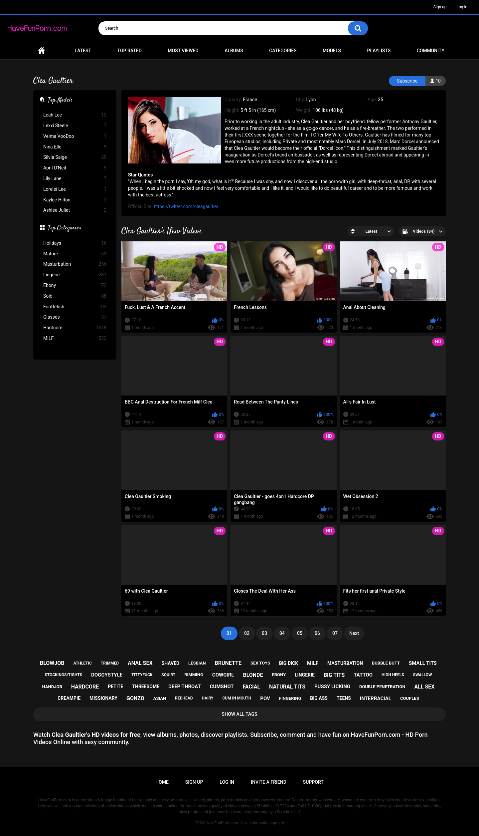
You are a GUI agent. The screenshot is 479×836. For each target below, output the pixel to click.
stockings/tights (63, 675)
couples (409, 698)
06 (317, 633)
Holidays (74, 243)
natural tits (287, 687)
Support (313, 782)
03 (264, 633)
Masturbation (74, 264)
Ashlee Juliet (74, 210)
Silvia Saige (74, 157)
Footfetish (74, 307)
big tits (334, 675)
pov (265, 698)
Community (430, 50)
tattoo (363, 675)
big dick (288, 663)
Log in (461, 7)
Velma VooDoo (74, 136)
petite (115, 686)
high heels (393, 675)
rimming (193, 674)
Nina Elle (74, 147)
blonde (253, 675)
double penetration (382, 686)
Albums (234, 50)
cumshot (222, 687)
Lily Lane (74, 178)
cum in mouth (236, 698)
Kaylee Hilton (74, 200)
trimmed (110, 663)
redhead (184, 698)
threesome (145, 686)
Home (41, 50)
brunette (228, 663)
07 (335, 633)
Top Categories (64, 228)
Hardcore (74, 328)
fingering (290, 698)
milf (312, 663)
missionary (103, 698)
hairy (208, 698)
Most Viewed (183, 50)
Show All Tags (239, 714)
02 (246, 633)
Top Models (60, 100)
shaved (171, 663)
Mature (74, 254)
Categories (282, 50)
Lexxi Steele (74, 126)
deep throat (184, 687)
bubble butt (386, 663)
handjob (52, 686)
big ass (319, 698)
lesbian (197, 663)
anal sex (140, 663)
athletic (82, 663)
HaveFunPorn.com (221, 823)
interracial (375, 698)
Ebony (74, 285)
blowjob (52, 663)
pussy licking (332, 687)
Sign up (440, 7)
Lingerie (74, 275)
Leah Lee (74, 115)
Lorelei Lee (74, 189)
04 (282, 633)
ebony (279, 674)
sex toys (260, 663)
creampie (69, 698)
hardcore (85, 687)
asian (159, 698)
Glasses (74, 317)
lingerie (305, 675)
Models (332, 50)
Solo (74, 296)
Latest (83, 50)
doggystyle (106, 675)
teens (344, 698)
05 (299, 633)
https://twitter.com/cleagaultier (186, 206)
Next (354, 633)
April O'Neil (74, 168)
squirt (168, 675)
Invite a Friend (268, 782)
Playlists (379, 50)
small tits (423, 663)
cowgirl (223, 675)
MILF (74, 338)
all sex (424, 687)
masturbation (345, 663)
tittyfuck (141, 675)
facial (251, 687)
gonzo (135, 698)
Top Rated (129, 50)
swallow (422, 675)
